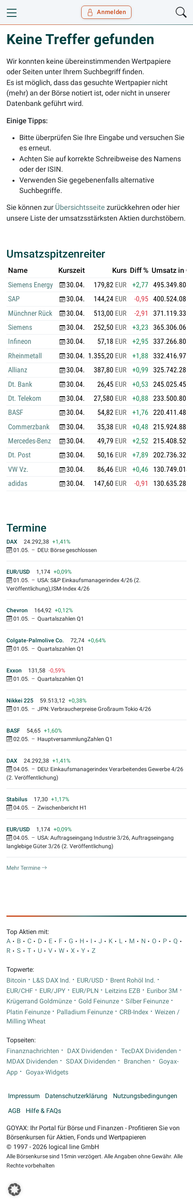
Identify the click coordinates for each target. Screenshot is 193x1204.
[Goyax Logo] (29, 12)
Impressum (24, 1096)
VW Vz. (18, 469)
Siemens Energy (30, 285)
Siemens (20, 327)
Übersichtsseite (80, 207)
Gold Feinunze (98, 1001)
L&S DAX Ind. (51, 980)
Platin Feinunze (28, 1012)
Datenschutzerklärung (76, 1096)
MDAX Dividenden (32, 1061)
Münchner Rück (30, 313)
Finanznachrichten (32, 1051)
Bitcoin (16, 980)
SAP (14, 299)
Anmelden (106, 12)
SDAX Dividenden (91, 1061)
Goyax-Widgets (47, 1072)
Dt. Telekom (24, 398)
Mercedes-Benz (29, 441)
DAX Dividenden (90, 1051)
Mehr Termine (26, 868)
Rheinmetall (25, 356)
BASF (15, 412)
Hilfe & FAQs (43, 1111)
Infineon (19, 341)
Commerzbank (28, 427)
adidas (17, 483)
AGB (14, 1111)
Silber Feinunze (147, 1001)
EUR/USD (90, 980)
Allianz (17, 370)
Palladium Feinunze (85, 1012)
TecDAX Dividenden (149, 1051)
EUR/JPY (52, 991)
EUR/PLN (85, 991)
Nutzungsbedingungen (145, 1096)
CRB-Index (133, 1012)
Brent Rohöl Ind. (132, 980)
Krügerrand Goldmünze (39, 1001)
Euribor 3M (162, 991)
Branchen (137, 1061)
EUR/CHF (19, 991)
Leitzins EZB (122, 991)
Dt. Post (19, 455)
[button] (14, 1189)
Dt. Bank (20, 384)
